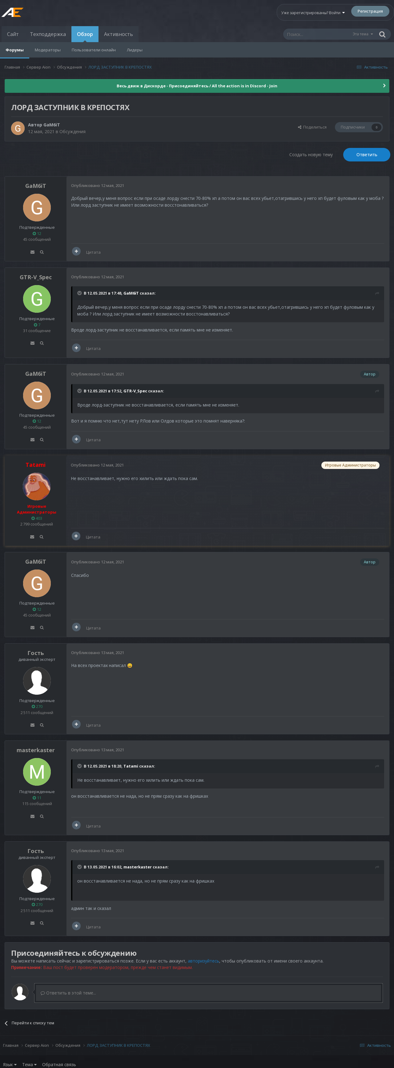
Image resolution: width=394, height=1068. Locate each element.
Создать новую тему (311, 154)
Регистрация (370, 11)
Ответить (366, 154)
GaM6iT (51, 125)
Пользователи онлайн (94, 50)
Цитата (93, 252)
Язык (10, 1064)
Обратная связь (59, 1064)
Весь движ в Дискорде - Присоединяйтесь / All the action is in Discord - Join (197, 86)
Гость (35, 653)
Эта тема (360, 34)
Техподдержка (48, 34)
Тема (29, 1064)
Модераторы (48, 50)
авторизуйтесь (203, 961)
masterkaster (36, 750)
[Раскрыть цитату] (80, 293)
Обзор (85, 36)
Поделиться (312, 127)
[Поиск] (317, 34)
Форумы (15, 50)
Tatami (130, 766)
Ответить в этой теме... (68, 993)
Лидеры (135, 50)
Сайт (13, 34)
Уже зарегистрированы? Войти (313, 12)
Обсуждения (72, 131)
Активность (118, 34)
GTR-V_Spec (36, 277)
